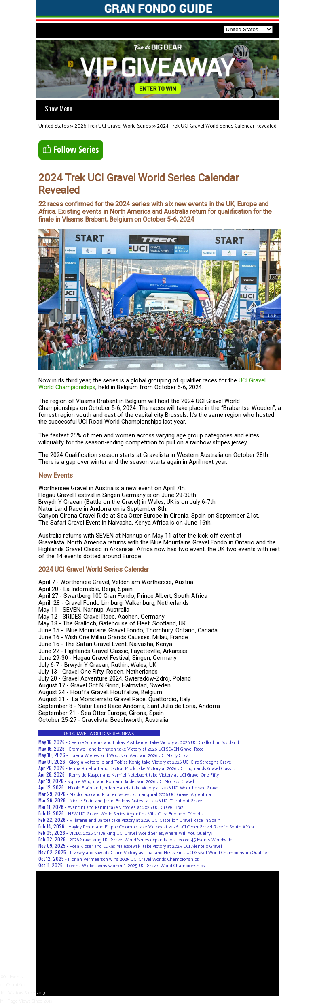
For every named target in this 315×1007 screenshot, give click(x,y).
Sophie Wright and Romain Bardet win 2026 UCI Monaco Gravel (131, 781)
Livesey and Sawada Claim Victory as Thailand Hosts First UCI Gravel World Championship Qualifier (169, 853)
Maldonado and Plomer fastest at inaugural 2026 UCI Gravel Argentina (140, 794)
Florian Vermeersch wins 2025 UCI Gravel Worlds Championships (133, 859)
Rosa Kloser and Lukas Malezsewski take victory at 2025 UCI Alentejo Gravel (146, 846)
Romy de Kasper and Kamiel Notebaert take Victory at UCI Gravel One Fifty (144, 775)
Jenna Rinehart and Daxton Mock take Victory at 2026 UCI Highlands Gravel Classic (152, 768)
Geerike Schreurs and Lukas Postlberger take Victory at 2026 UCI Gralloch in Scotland (154, 743)
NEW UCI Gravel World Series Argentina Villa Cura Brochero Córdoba (136, 814)
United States (53, 126)
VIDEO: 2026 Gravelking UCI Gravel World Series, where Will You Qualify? (140, 833)
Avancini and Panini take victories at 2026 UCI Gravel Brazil (127, 807)
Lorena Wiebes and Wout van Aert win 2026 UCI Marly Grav (128, 756)
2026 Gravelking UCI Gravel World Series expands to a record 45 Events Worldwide (151, 840)
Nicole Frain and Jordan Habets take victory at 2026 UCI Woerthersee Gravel (144, 788)
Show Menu (58, 108)
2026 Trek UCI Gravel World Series (112, 126)
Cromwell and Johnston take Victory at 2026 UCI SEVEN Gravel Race (136, 749)
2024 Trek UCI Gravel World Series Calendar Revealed (217, 126)
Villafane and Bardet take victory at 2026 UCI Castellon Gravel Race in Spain (145, 820)
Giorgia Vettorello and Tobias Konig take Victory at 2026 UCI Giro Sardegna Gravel (151, 762)
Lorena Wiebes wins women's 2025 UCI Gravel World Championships (136, 866)
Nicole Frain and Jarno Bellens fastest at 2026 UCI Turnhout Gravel (136, 801)
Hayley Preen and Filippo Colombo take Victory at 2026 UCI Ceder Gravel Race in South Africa (161, 827)
